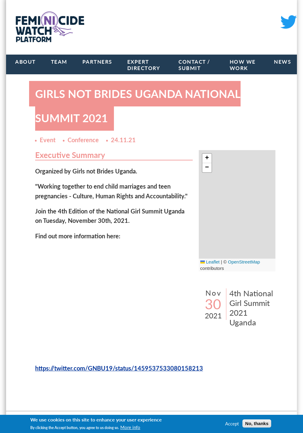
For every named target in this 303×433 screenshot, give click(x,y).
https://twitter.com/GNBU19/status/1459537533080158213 (119, 368)
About (25, 62)
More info (130, 427)
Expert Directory (143, 65)
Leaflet (210, 261)
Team (59, 62)
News (282, 62)
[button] (206, 158)
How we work (243, 65)
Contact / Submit (194, 65)
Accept (232, 423)
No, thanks (256, 423)
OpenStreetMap (244, 261)
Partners (97, 62)
